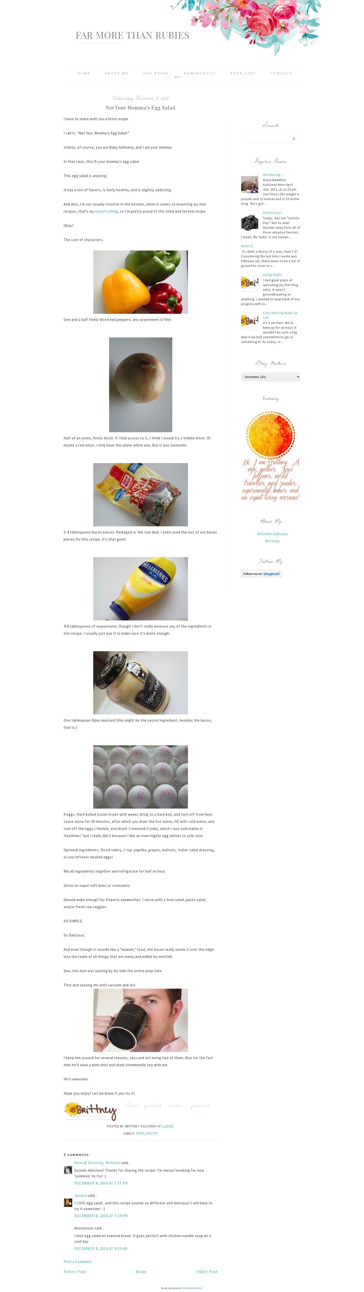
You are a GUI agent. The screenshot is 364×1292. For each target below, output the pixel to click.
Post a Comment (78, 1261)
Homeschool (200, 73)
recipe (152, 1133)
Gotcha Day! (272, 213)
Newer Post (75, 1271)
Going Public (272, 275)
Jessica (80, 1195)
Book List (243, 73)
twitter (176, 1105)
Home (83, 73)
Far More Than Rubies (132, 34)
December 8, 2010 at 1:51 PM (101, 1183)
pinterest (200, 1105)
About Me (117, 73)
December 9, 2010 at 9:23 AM (101, 1248)
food (140, 1133)
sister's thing (106, 211)
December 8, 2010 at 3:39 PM (101, 1216)
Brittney (272, 541)
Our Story (156, 73)
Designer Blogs (192, 1288)
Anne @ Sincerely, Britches (97, 1162)
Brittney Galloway (272, 534)
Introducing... (273, 175)
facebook (153, 1105)
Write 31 (247, 246)
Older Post (207, 1271)
